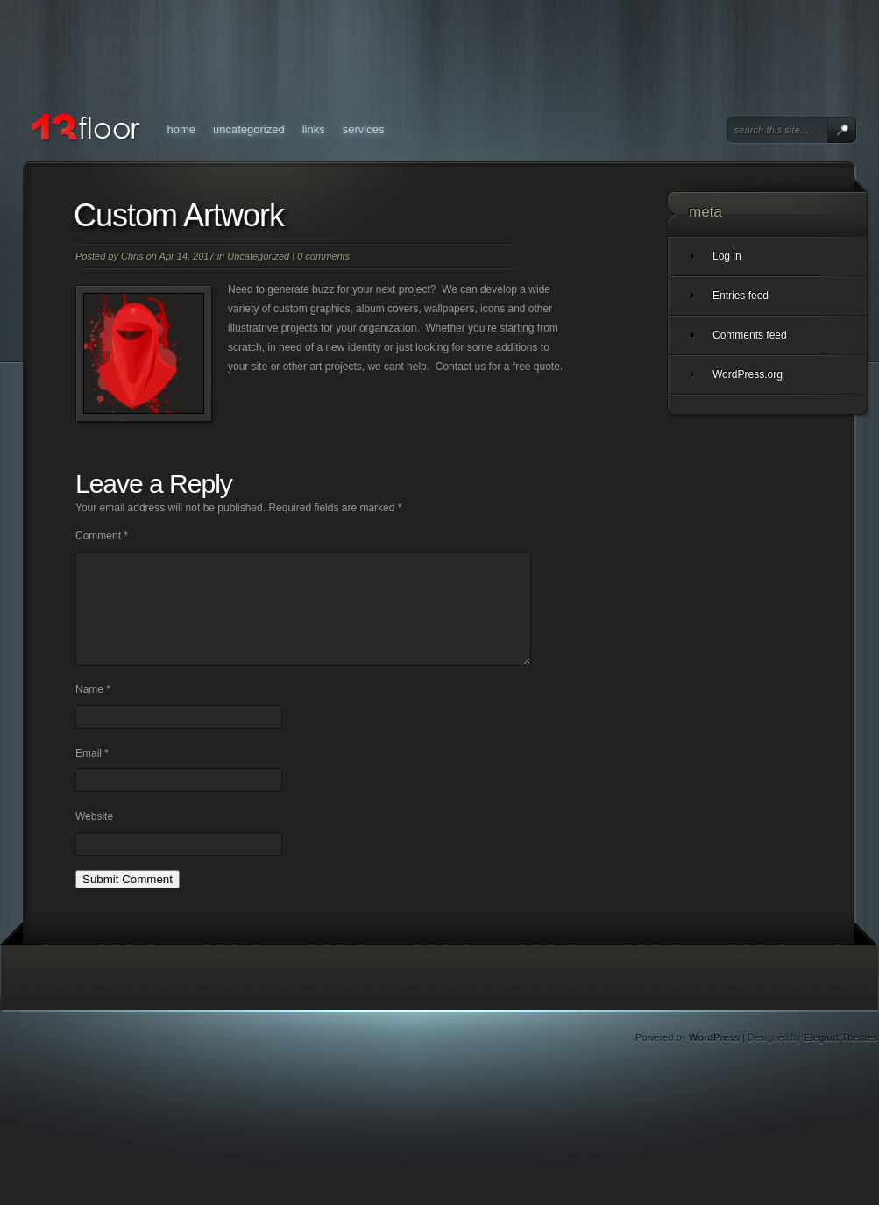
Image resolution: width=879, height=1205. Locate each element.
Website (94, 837)
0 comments (323, 256)
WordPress (714, 1058)
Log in (726, 256)
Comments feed (749, 335)
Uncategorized (249, 129)
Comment (101, 536)
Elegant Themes (840, 1058)
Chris (132, 256)
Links (313, 129)
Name (92, 710)
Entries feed (740, 295)
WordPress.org (747, 374)
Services (364, 129)
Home (181, 129)
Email (92, 774)
